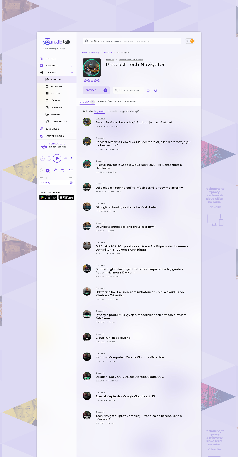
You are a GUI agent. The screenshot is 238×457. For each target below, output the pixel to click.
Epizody (87, 102)
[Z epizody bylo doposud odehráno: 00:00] (42, 128)
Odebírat (96, 90)
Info (118, 101)
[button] (56, 65)
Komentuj (57, 133)
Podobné (130, 101)
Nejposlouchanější (129, 111)
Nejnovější (99, 111)
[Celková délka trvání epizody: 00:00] (71, 128)
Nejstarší (112, 111)
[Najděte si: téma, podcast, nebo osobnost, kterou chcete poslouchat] (132, 41)
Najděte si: (94, 41)
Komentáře (105, 101)
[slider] (46, 128)
